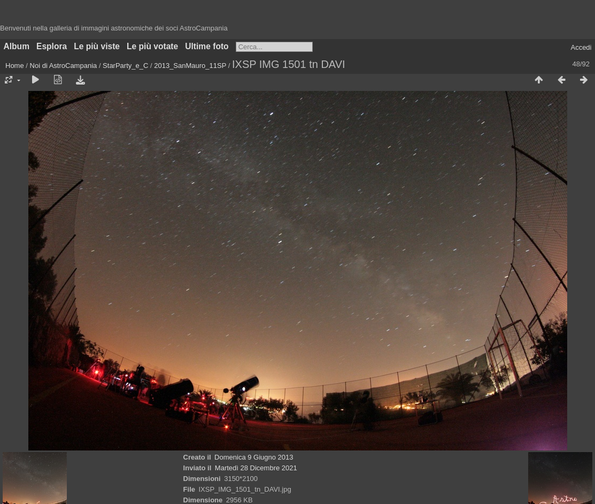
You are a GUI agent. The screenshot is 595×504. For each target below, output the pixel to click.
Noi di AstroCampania (63, 66)
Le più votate (152, 46)
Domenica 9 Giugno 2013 (253, 457)
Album (17, 46)
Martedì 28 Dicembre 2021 (256, 468)
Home (14, 66)
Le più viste (97, 46)
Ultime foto (206, 46)
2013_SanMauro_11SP (190, 66)
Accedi (580, 47)
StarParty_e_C (125, 66)
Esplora (51, 46)
